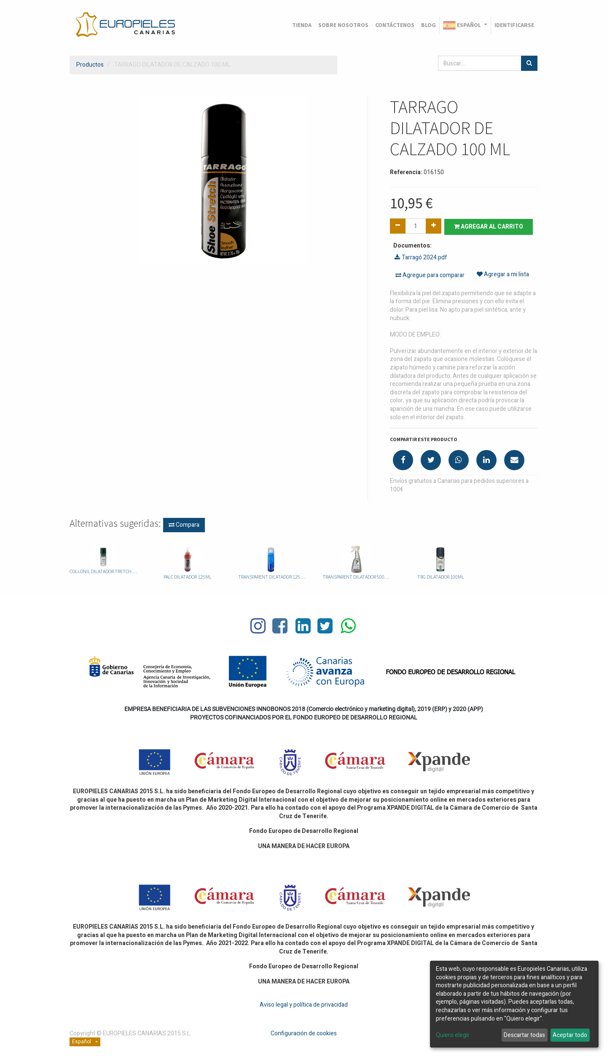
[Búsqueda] (529, 63)
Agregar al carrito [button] (489, 226)
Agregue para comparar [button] (430, 274)
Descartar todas (524, 1035)
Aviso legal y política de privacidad (304, 1004)
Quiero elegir (453, 1035)
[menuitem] (302, 25)
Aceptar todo (570, 1035)
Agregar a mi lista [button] (503, 274)
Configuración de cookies (304, 1033)
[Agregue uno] (433, 226)
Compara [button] (184, 524)
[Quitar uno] (398, 226)
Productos (90, 64)
